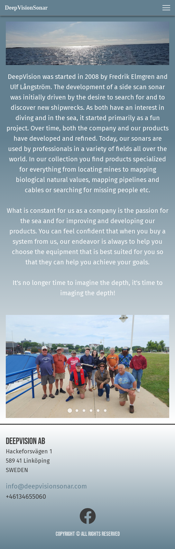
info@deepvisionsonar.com (46, 486)
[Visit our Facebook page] (88, 516)
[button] (166, 7)
